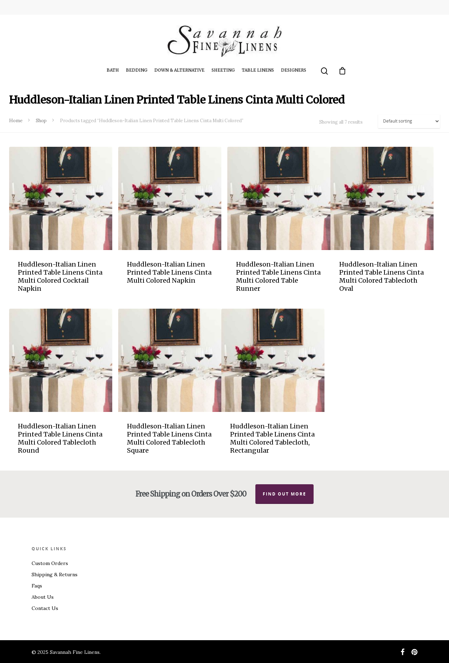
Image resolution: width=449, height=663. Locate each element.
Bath (113, 70)
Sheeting (223, 70)
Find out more (284, 494)
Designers (293, 70)
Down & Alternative (179, 70)
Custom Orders (50, 563)
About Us (43, 597)
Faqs (37, 586)
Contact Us (45, 608)
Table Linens (258, 70)
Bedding (136, 70)
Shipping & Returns (55, 574)
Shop (41, 121)
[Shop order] (409, 121)
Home (15, 121)
